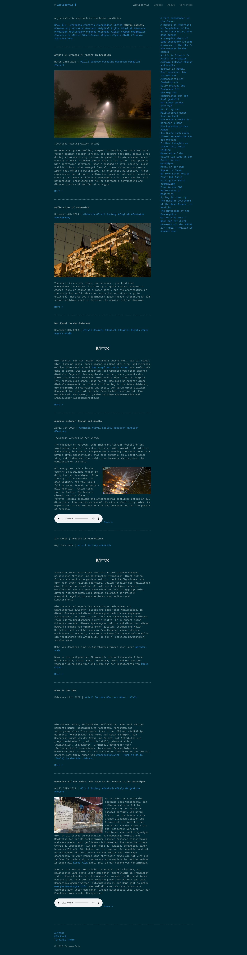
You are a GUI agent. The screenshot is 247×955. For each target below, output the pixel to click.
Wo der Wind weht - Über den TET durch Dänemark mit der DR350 (176, 221)
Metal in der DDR (172, 167)
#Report (106, 35)
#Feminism (61, 32)
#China (119, 25)
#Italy (116, 32)
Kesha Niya (80, 863)
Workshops (186, 5)
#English (127, 28)
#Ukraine (60, 38)
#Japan (126, 32)
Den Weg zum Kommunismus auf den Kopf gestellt (174, 96)
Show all (60, 25)
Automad (59, 933)
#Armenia (76, 25)
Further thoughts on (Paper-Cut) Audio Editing (174, 147)
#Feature (140, 28)
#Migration (138, 32)
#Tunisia (137, 35)
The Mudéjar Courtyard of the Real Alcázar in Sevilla (176, 204)
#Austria (89, 25)
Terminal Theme (64, 940)
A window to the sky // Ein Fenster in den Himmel (176, 48)
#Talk (126, 35)
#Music (77, 35)
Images (158, 5)
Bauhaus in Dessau (172, 69)
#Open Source (91, 35)
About (171, 5)
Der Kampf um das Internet (110, 367)
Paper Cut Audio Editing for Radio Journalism (172, 180)
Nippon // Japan (171, 170)
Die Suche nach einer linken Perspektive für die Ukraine (176, 136)
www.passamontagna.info (70, 886)
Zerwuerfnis (65, 5)
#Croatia (78, 28)
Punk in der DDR (171, 187)
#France (92, 32)
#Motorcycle (63, 35)
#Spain (117, 35)
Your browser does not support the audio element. (78, 518)
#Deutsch (91, 28)
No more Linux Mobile (174, 174)
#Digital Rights (109, 28)
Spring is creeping (173, 197)
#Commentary (63, 28)
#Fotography (77, 32)
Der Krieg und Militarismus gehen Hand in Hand (173, 113)
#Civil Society (90, 62)
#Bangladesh (105, 25)
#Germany (104, 32)
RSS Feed (60, 936)
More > (58, 191)
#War (70, 38)
